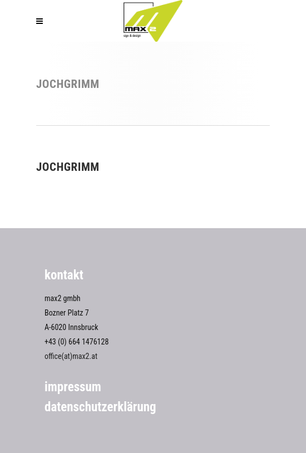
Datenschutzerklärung (100, 407)
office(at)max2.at (71, 356)
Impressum (73, 387)
